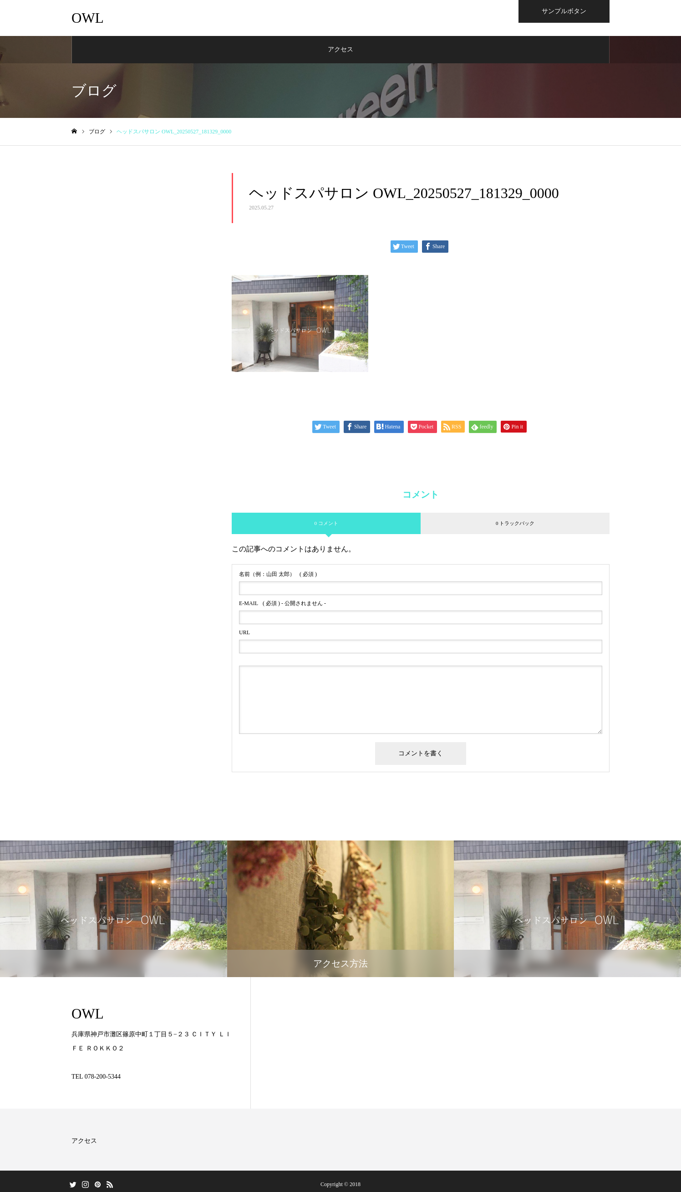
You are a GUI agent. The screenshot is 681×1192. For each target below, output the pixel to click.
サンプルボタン (564, 11)
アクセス (340, 49)
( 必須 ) (278, 574)
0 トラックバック (515, 523)
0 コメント (326, 523)
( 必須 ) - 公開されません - (282, 603)
